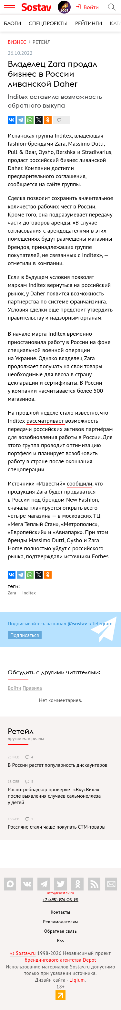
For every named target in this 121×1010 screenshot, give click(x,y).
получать (52, 366)
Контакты (60, 912)
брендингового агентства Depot (60, 960)
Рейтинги (88, 23)
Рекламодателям (60, 922)
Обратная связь (60, 931)
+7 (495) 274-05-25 (60, 899)
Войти (14, 688)
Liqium (77, 980)
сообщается (23, 184)
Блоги (12, 23)
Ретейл (21, 731)
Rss (60, 940)
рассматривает (45, 420)
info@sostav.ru (60, 892)
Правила (32, 688)
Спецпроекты (48, 23)
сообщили (79, 483)
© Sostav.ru (23, 953)
